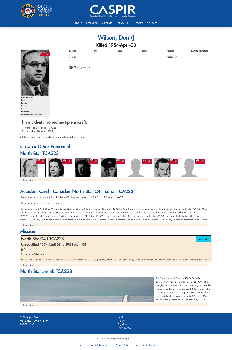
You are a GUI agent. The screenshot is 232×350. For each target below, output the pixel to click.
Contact (152, 23)
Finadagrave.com (80, 67)
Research (92, 23)
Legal (79, 345)
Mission (121, 317)
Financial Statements (99, 345)
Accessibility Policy (145, 345)
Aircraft (107, 23)
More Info (203, 239)
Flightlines (123, 324)
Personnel (123, 23)
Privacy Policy (122, 345)
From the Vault (125, 328)
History (138, 23)
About (78, 23)
